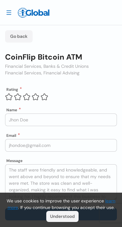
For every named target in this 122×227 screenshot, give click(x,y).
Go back (19, 36)
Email (11, 135)
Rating (12, 89)
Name (11, 110)
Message (14, 160)
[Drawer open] (9, 12)
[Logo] (33, 12)
